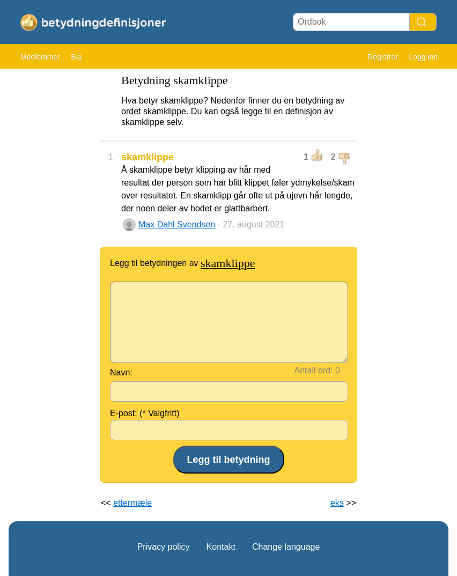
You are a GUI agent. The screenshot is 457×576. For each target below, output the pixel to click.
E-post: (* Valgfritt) (145, 413)
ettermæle (132, 502)
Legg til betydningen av (182, 263)
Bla (76, 57)
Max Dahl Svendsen (176, 224)
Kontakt (221, 546)
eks (337, 502)
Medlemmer (40, 57)
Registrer (382, 57)
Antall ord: (313, 370)
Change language (286, 546)
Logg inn (423, 57)
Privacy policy (163, 546)
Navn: (121, 372)
